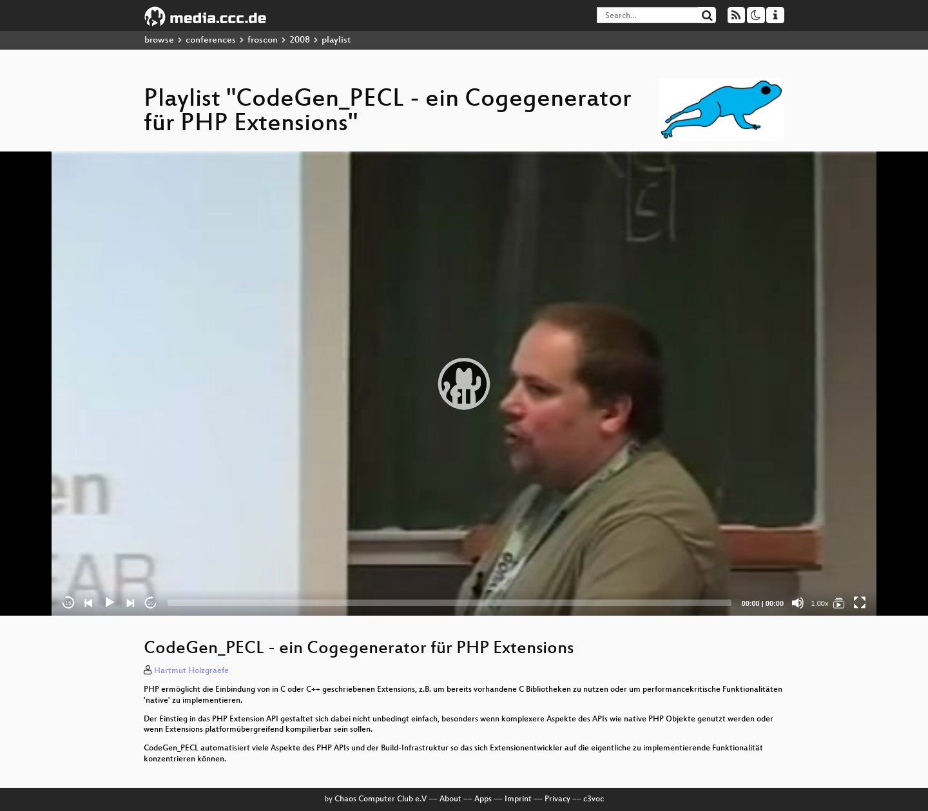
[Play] (109, 602)
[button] (464, 383)
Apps (483, 799)
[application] (464, 383)
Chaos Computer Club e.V (380, 799)
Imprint (518, 799)
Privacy (557, 799)
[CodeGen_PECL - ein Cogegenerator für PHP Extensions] (839, 602)
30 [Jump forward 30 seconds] (151, 603)
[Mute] (797, 602)
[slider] (449, 603)
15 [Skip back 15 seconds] (69, 603)
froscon (262, 40)
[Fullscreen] (859, 602)
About (450, 799)
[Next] (130, 602)
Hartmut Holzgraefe (191, 671)
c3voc (593, 799)
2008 (299, 40)
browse (159, 40)
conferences (211, 40)
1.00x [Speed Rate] (820, 603)
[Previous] (88, 602)
